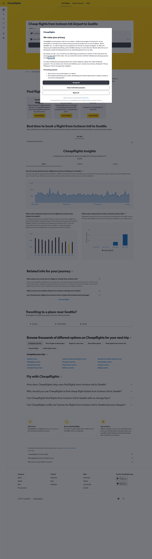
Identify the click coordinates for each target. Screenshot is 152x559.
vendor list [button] (51, 58)
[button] (76, 82)
